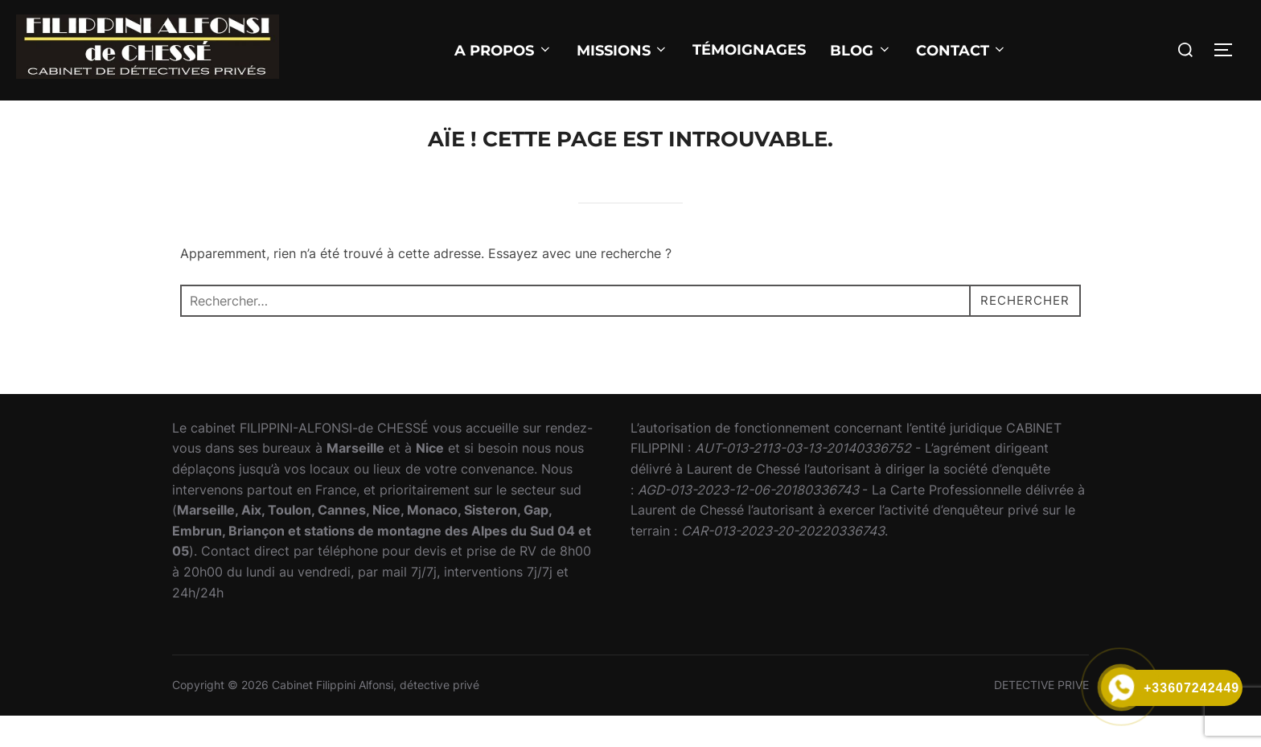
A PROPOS (503, 51)
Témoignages (749, 50)
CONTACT (962, 51)
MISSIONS (623, 51)
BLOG (861, 51)
